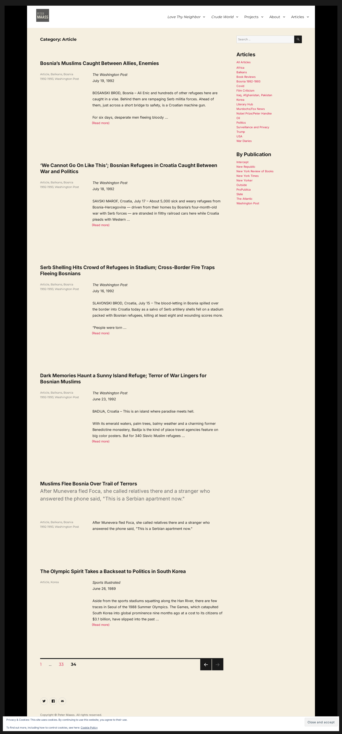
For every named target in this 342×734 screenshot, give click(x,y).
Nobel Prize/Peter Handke (254, 113)
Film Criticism (245, 90)
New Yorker (244, 180)
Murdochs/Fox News (250, 109)
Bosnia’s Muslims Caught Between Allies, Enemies (99, 63)
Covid (240, 86)
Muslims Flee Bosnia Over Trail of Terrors (88, 483)
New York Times (247, 176)
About (274, 17)
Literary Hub (244, 104)
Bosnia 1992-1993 (248, 81)
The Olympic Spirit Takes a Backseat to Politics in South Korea (113, 571)
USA (239, 136)
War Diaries (244, 141)
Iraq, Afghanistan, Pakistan (254, 95)
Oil (238, 118)
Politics (241, 122)
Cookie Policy (89, 727)
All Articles (243, 62)
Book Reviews (246, 77)
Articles (297, 17)
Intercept (242, 162)
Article (44, 74)
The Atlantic (244, 198)
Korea (55, 582)
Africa (240, 67)
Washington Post (67, 78)
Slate (239, 194)
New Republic (245, 166)
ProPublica (243, 189)
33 (63, 664)
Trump (240, 131)
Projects (251, 17)
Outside (241, 185)
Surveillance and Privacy (252, 127)
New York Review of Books (255, 171)
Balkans (56, 74)
